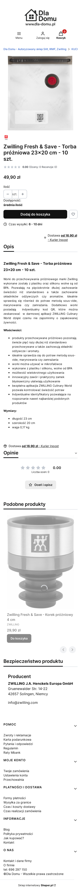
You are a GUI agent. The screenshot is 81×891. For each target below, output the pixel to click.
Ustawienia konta (15, 775)
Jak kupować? (13, 838)
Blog (6, 829)
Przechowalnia (13, 779)
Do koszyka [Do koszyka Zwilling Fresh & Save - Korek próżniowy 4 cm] (19, 638)
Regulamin (10, 748)
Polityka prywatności (18, 834)
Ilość (6, 186)
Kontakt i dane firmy (17, 861)
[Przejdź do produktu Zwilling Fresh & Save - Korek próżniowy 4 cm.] (40, 561)
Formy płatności (14, 798)
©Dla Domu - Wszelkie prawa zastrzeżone (33, 874)
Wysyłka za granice (17, 802)
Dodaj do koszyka (35, 214)
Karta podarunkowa (17, 739)
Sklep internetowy (35, 885)
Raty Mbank (12, 752)
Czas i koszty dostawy (19, 806)
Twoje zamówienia (16, 771)
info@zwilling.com (23, 702)
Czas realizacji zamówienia (22, 811)
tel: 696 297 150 (15, 869)
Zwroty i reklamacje (17, 735)
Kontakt (8, 842)
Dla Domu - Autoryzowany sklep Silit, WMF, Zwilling (34, 49)
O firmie (8, 865)
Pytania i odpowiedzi (18, 744)
